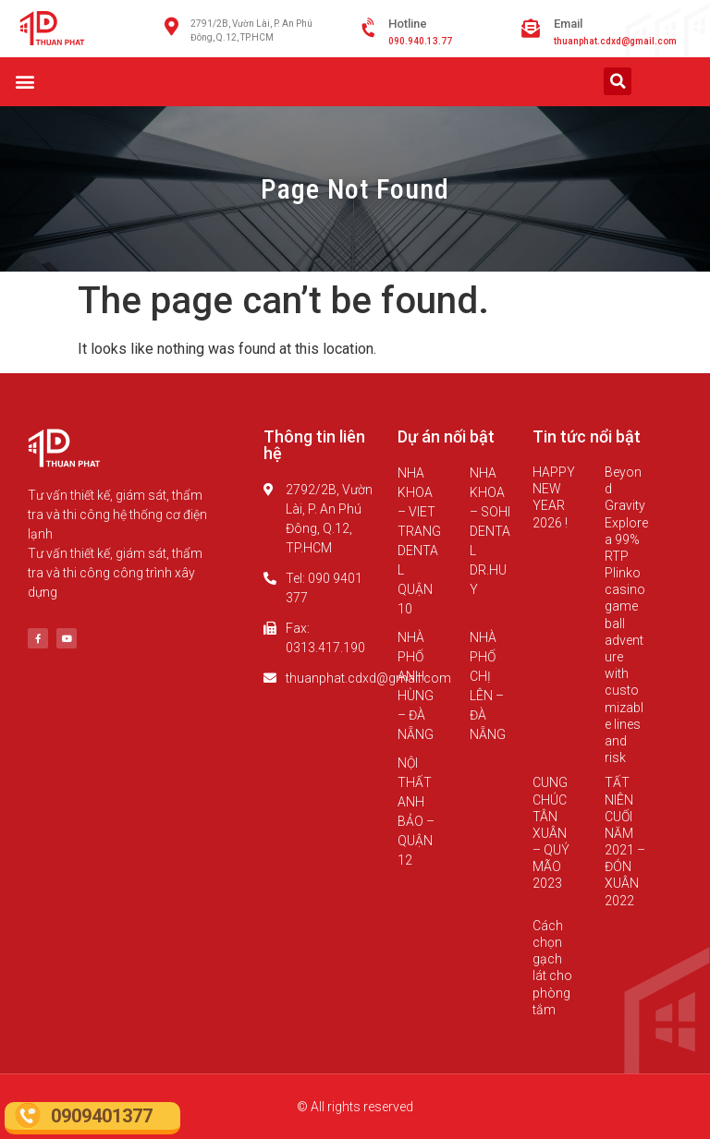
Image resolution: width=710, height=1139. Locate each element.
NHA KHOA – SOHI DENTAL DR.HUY (490, 531)
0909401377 (102, 1116)
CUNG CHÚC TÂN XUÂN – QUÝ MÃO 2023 (550, 833)
